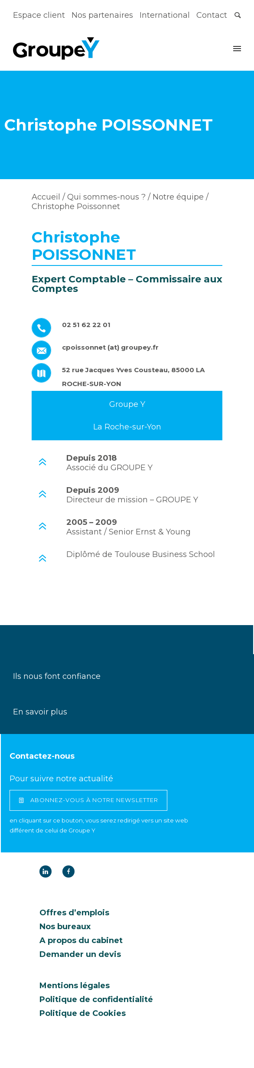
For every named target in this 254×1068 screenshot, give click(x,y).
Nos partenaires (102, 15)
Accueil (46, 197)
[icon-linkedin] (47, 871)
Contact (211, 15)
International (165, 15)
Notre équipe (177, 197)
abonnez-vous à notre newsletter (88, 800)
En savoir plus (40, 712)
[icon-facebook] (68, 871)
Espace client (39, 15)
